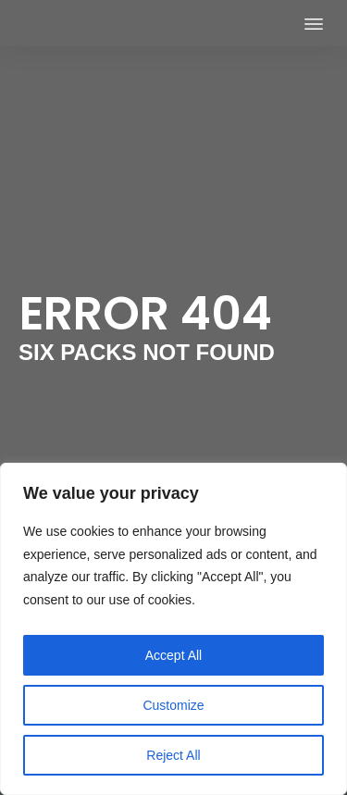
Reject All (173, 755)
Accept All (173, 655)
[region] (173, 629)
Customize (173, 705)
